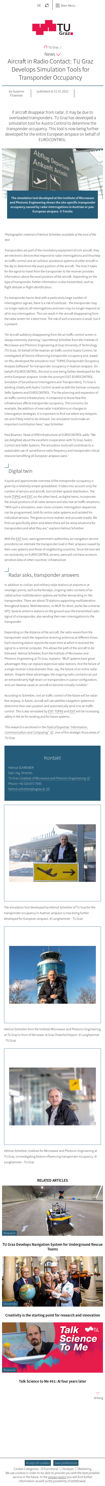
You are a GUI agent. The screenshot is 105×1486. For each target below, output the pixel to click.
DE (39, 5)
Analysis (67, 1469)
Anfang (97, 1396)
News (52, 54)
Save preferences (66, 1463)
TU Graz (51, 47)
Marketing (83, 1469)
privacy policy (57, 1477)
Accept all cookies (38, 1463)
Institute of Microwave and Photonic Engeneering (53, 778)
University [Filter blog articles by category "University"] (10, 1304)
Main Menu (65, 5)
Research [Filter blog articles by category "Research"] (9, 1233)
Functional (49, 1469)
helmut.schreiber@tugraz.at (26, 789)
